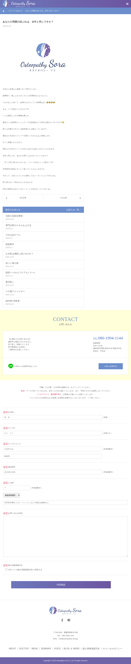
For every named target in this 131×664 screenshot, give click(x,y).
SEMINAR (46, 649)
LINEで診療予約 (110, 366)
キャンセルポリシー (112, 649)
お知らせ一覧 (72, 210)
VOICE (57, 649)
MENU (35, 649)
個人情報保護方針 (91, 649)
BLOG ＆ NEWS (71, 649)
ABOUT (12, 649)
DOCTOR (24, 649)
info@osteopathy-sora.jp (68, 639)
